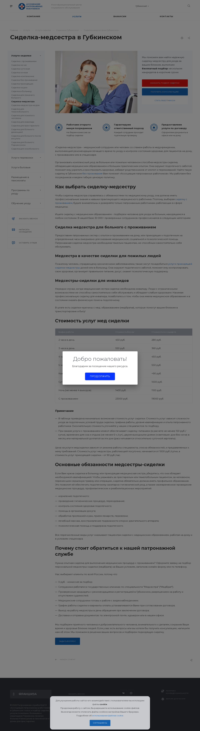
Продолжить (100, 376)
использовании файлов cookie (107, 715)
